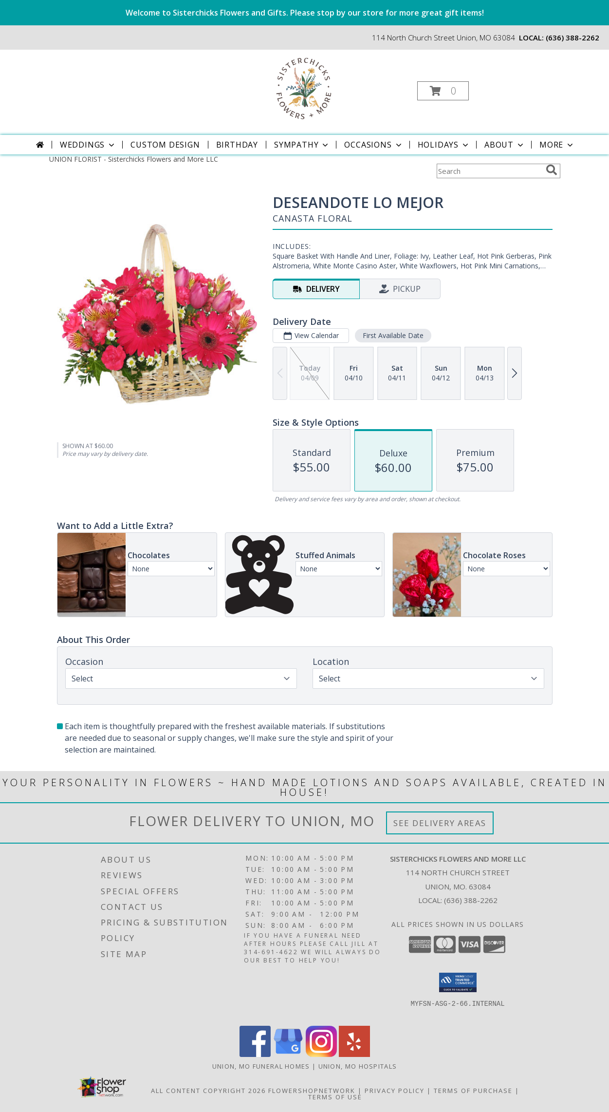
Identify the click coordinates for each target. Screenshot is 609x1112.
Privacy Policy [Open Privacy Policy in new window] (394, 1090)
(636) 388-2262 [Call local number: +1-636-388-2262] (572, 37)
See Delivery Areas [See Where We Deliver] (439, 823)
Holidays (444, 144)
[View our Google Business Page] (288, 1054)
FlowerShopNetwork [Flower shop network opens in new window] (311, 1090)
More (557, 144)
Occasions (373, 144)
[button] (443, 90)
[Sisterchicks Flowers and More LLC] (304, 88)
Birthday (237, 144)
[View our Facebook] (255, 1054)
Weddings (88, 144)
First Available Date (392, 335)
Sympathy (302, 144)
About (504, 144)
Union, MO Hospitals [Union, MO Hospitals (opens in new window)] (357, 1066)
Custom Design (165, 144)
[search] (551, 170)
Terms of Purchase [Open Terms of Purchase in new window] (473, 1090)
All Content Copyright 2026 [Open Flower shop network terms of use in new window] (208, 1090)
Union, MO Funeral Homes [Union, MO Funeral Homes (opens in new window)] (261, 1066)
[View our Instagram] (321, 1054)
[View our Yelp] (354, 1054)
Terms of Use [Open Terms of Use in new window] (335, 1097)
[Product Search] (489, 171)
